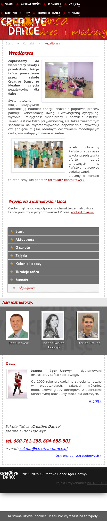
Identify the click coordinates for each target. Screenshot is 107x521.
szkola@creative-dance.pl (43, 448)
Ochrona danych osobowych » (79, 456)
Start (9, 4)
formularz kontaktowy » (66, 180)
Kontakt (74, 13)
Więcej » (95, 401)
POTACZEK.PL (97, 483)
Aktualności (31, 4)
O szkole (55, 4)
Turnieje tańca (48, 13)
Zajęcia (74, 4)
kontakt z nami (82, 212)
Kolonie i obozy (17, 13)
